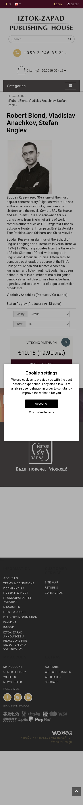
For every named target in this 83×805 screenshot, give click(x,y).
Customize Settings (41, 412)
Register (73, 4)
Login (58, 4)
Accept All (41, 403)
